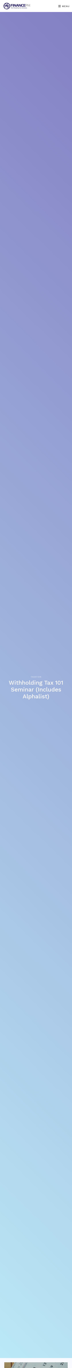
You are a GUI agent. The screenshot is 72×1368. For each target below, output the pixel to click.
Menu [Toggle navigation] (64, 6)
